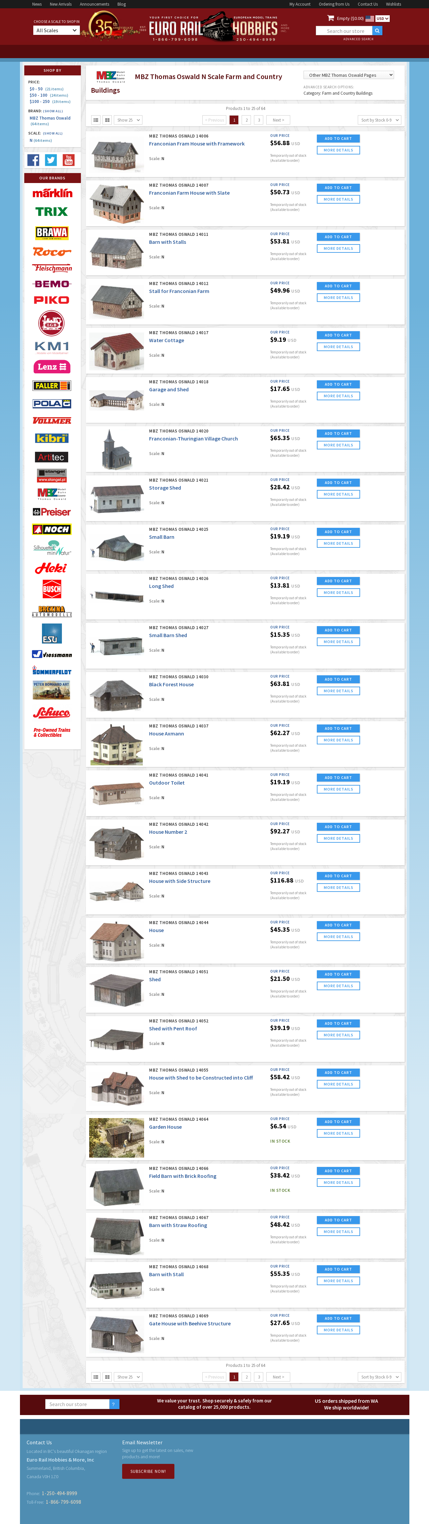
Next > (278, 120)
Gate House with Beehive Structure (190, 1323)
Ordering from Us (334, 4)
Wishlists (393, 4)
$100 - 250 (50, 101)
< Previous (214, 120)
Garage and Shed (169, 389)
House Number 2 (168, 831)
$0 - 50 (47, 89)
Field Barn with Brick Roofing (182, 1176)
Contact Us (368, 4)
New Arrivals (61, 4)
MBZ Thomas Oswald (50, 121)
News (37, 4)
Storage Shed (165, 487)
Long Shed (161, 586)
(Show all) (53, 111)
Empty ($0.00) (350, 18)
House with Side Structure (179, 881)
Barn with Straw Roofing (178, 1225)
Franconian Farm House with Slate (189, 192)
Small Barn (161, 536)
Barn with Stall (166, 1274)
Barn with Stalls (167, 241)
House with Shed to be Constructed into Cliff (201, 1077)
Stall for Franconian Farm (179, 291)
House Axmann (166, 733)
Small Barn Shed (168, 635)
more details (338, 149)
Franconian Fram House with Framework (197, 143)
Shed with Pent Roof (173, 1028)
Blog (121, 4)
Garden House (165, 1126)
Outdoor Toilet (167, 782)
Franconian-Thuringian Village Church (193, 438)
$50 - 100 (49, 95)
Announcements (94, 4)
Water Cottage (166, 340)
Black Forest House (171, 684)
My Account (300, 4)
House (156, 930)
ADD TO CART (338, 138)
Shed (155, 979)
